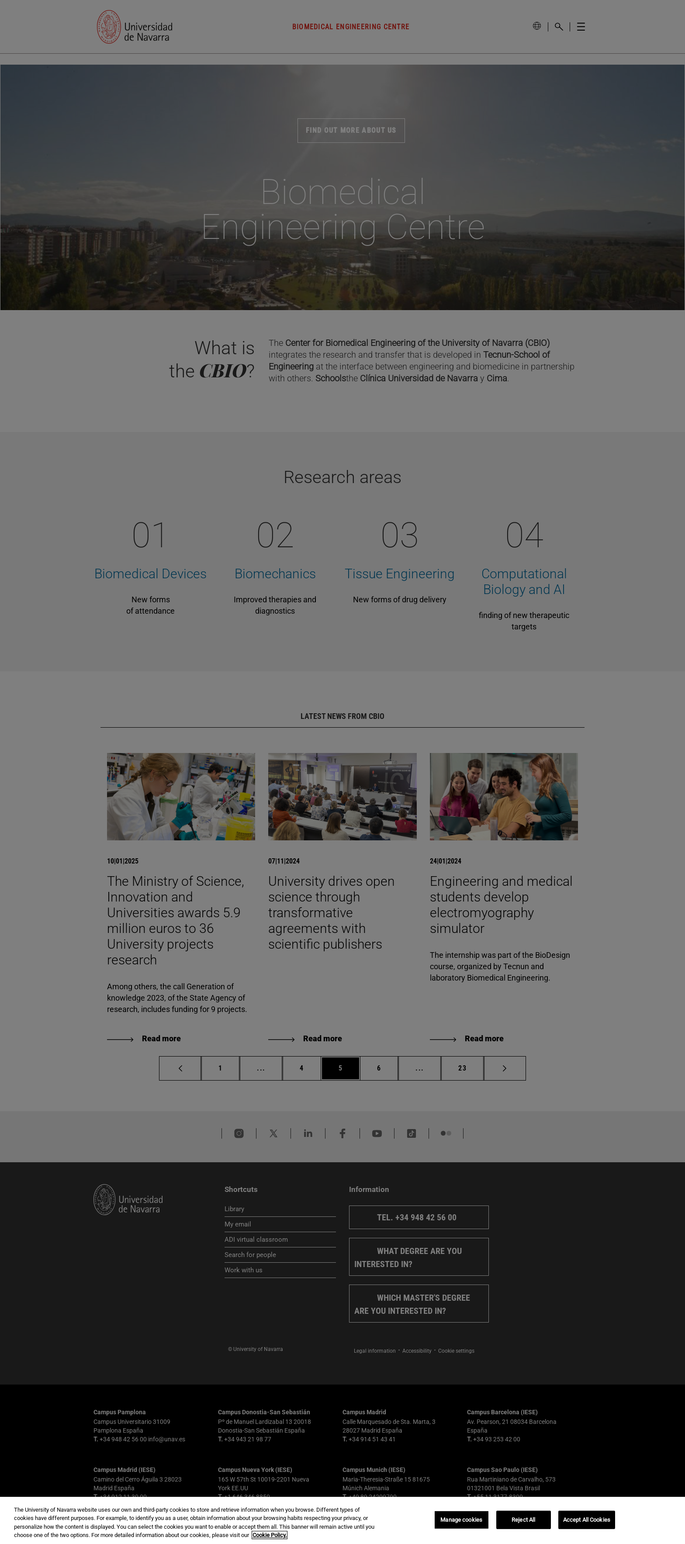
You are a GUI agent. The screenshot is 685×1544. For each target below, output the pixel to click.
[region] (342, 1520)
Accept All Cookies (586, 1519)
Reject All (523, 1519)
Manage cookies (461, 1519)
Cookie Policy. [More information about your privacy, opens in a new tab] (270, 1535)
